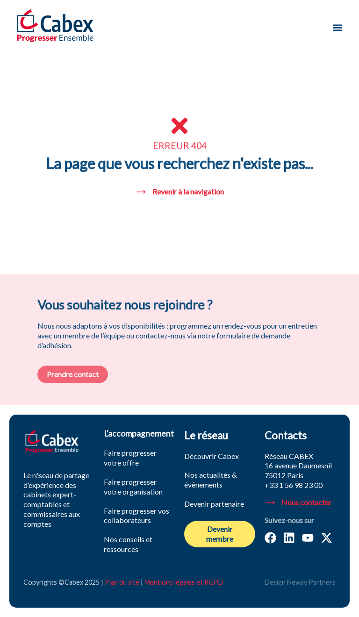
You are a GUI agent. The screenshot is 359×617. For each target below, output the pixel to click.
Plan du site (122, 582)
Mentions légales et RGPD (183, 582)
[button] (337, 27)
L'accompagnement (139, 433)
